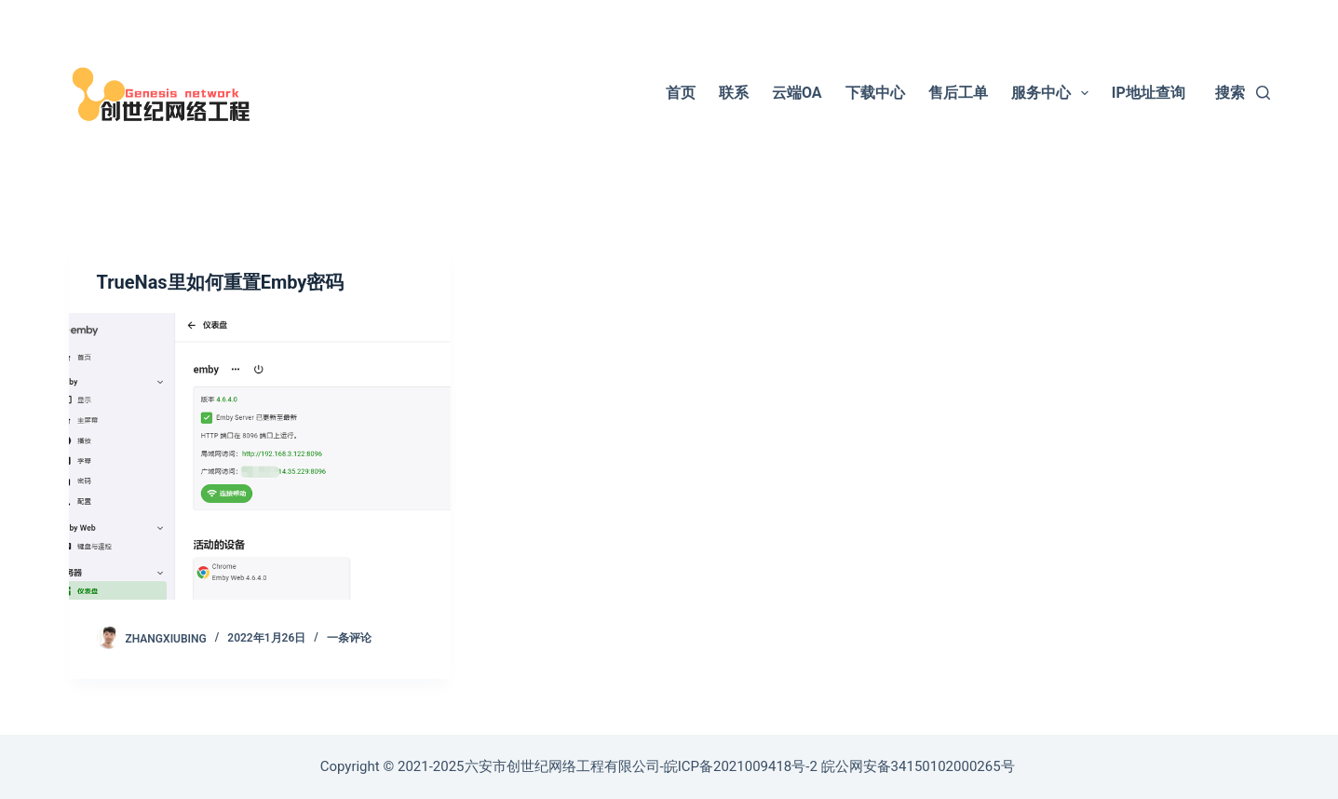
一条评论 (349, 637)
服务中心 (1053, 93)
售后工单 (958, 93)
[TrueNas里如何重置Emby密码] (260, 456)
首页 (681, 93)
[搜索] (1242, 93)
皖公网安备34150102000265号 (918, 766)
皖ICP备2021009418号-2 (741, 766)
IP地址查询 (1148, 93)
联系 (734, 93)
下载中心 (875, 93)
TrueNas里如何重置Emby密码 (221, 282)
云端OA (797, 93)
